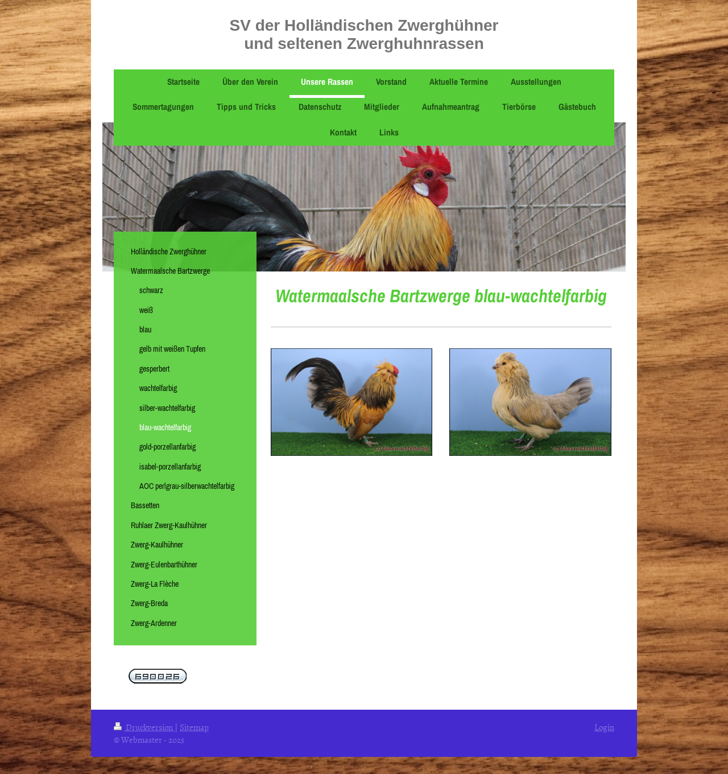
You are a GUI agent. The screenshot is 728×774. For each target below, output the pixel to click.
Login (604, 727)
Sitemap (194, 727)
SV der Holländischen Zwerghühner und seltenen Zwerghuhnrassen (364, 34)
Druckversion (144, 727)
